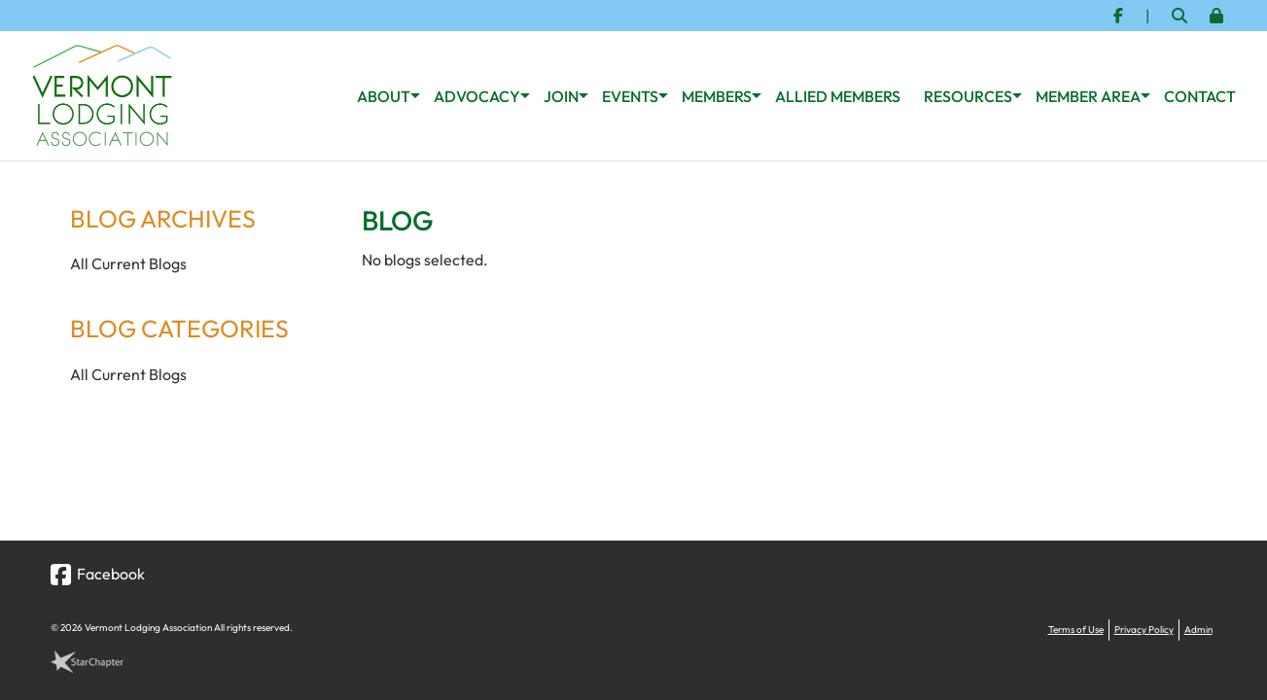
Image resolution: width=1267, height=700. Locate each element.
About (383, 96)
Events (630, 96)
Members (717, 96)
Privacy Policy (1144, 629)
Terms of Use (1076, 629)
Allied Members (837, 96)
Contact (1200, 96)
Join (561, 96)
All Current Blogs (128, 263)
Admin (1198, 629)
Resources (968, 96)
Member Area (1088, 96)
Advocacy (477, 96)
